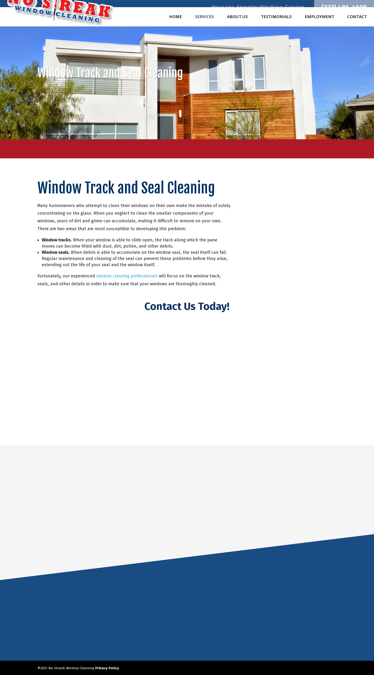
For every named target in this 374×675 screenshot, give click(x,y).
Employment (319, 17)
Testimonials (276, 17)
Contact (357, 17)
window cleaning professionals (127, 276)
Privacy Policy (107, 667)
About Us (237, 17)
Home (175, 17)
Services (204, 17)
